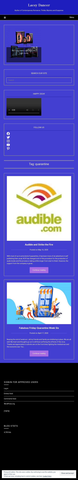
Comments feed (10, 399)
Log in (6, 388)
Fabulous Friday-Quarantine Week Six (39, 328)
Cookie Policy (47, 476)
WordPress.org (9, 404)
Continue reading (39, 270)
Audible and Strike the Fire (39, 244)
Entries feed (8, 394)
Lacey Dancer (39, 4)
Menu (72, 17)
